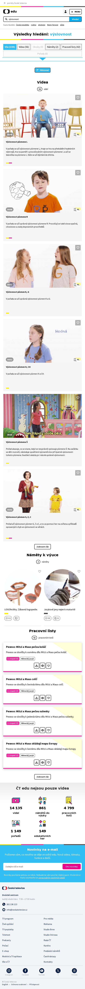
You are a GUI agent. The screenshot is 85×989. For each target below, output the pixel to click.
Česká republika (22, 25)
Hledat (75, 19)
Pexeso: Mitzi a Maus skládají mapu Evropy (31, 743)
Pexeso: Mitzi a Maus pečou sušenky (27, 711)
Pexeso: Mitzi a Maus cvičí (21, 679)
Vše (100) (10, 46)
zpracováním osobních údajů (51, 877)
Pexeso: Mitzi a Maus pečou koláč (26, 646)
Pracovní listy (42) (71, 46)
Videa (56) (24, 46)
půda (62, 25)
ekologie (41, 25)
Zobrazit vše (43, 546)
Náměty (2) (52, 46)
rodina (33, 25)
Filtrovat (44, 70)
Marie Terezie (52, 25)
